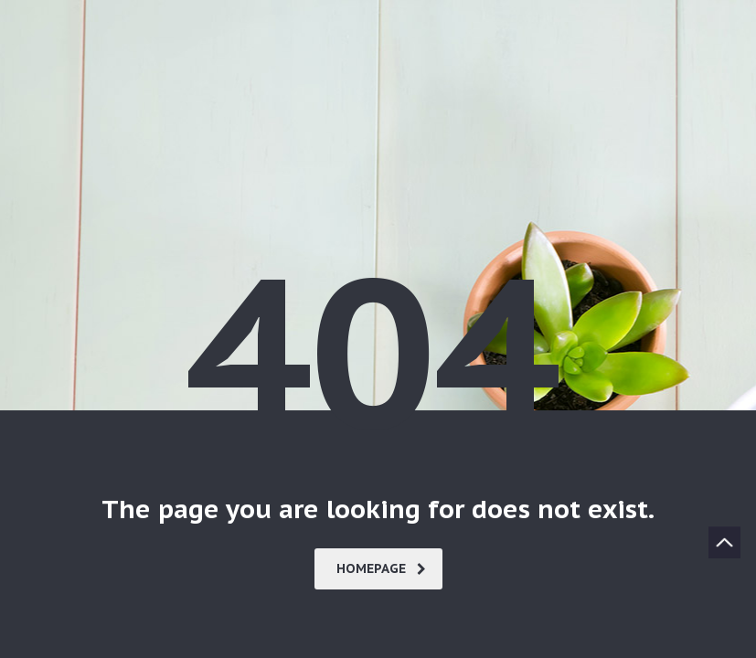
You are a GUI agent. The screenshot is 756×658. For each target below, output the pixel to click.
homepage (381, 568)
